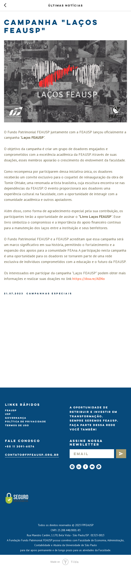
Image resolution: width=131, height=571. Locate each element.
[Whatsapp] (98, 468)
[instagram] (72, 468)
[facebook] (85, 468)
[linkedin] (78, 468)
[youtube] (92, 468)
